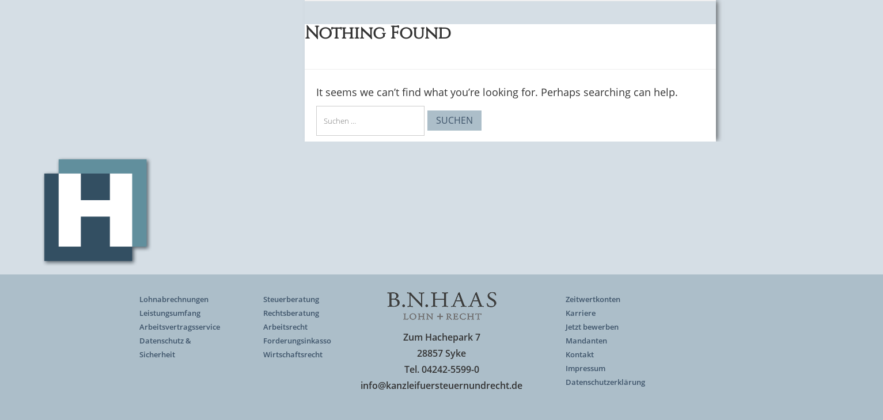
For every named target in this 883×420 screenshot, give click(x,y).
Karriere (581, 313)
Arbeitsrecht (285, 327)
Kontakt (580, 354)
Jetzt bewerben (592, 327)
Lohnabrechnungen (174, 299)
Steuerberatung (291, 299)
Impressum (585, 368)
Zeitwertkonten (593, 299)
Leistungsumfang (169, 313)
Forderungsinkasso (297, 340)
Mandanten (586, 340)
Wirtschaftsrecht (293, 354)
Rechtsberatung (291, 313)
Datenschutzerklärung (605, 382)
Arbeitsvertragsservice (179, 327)
